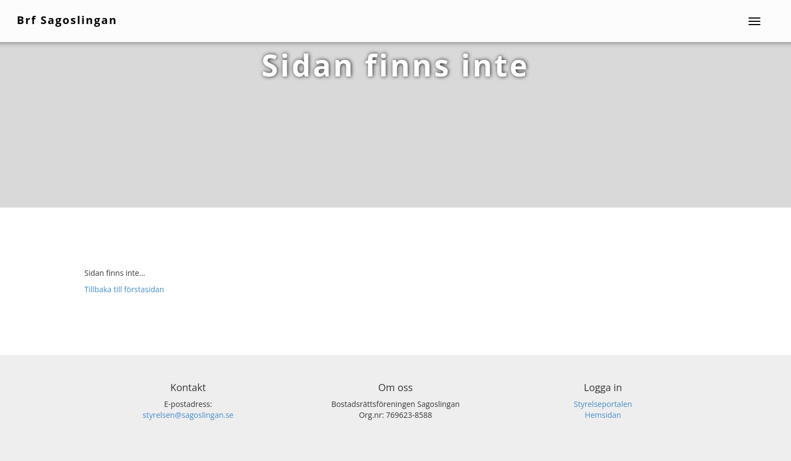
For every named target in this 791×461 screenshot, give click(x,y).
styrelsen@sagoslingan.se (187, 415)
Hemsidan (603, 415)
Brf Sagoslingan (68, 19)
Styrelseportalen (603, 404)
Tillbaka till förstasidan (124, 289)
